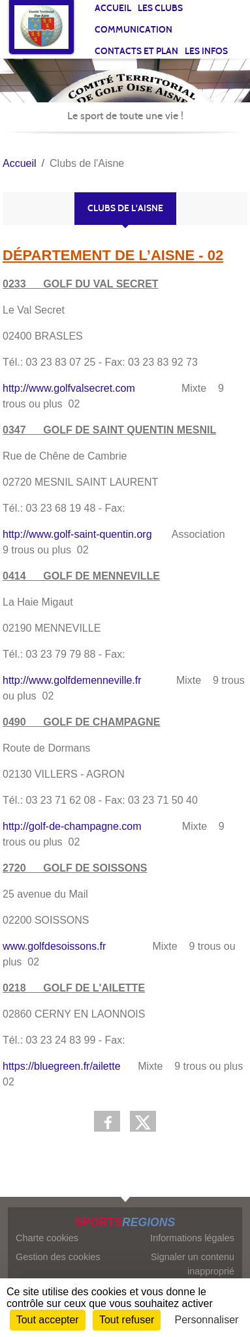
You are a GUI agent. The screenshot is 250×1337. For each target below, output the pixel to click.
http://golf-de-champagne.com (72, 826)
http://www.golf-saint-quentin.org (77, 534)
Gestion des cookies (58, 1257)
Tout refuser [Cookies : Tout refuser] (126, 1319)
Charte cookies (47, 1238)
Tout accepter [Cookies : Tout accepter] (47, 1319)
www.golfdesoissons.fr (54, 946)
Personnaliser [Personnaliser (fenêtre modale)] (207, 1319)
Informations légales (192, 1238)
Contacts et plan (136, 51)
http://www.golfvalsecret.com (69, 388)
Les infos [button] (206, 51)
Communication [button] (133, 29)
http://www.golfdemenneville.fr (72, 680)
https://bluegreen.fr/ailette (62, 1066)
